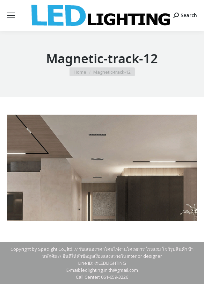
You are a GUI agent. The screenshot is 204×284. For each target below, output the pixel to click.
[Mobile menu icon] (11, 15)
